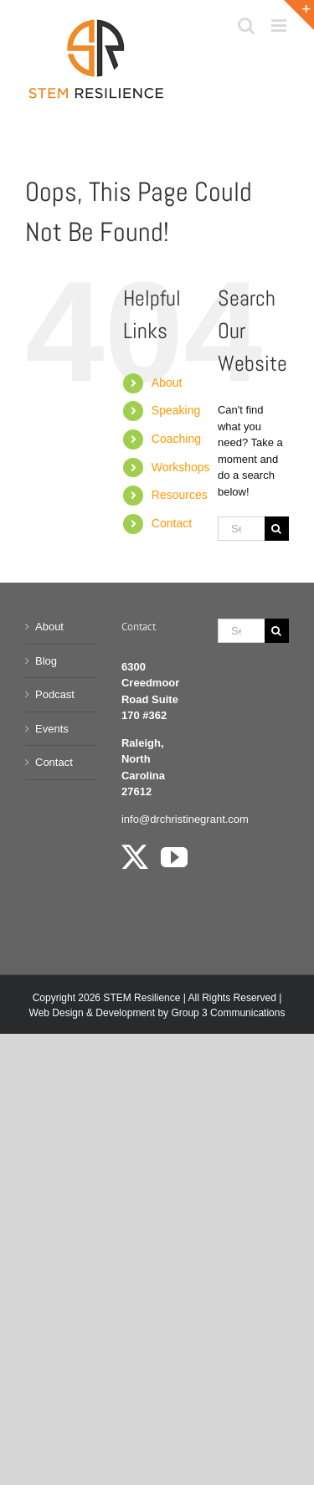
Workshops (181, 467)
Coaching (176, 438)
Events (52, 728)
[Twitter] (134, 857)
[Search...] (241, 528)
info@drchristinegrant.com (185, 819)
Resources (180, 494)
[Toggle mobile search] (246, 25)
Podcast (55, 694)
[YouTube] (174, 857)
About (167, 382)
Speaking (176, 410)
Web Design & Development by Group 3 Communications (157, 1013)
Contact (172, 523)
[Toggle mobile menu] (280, 25)
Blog (46, 661)
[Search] (277, 528)
